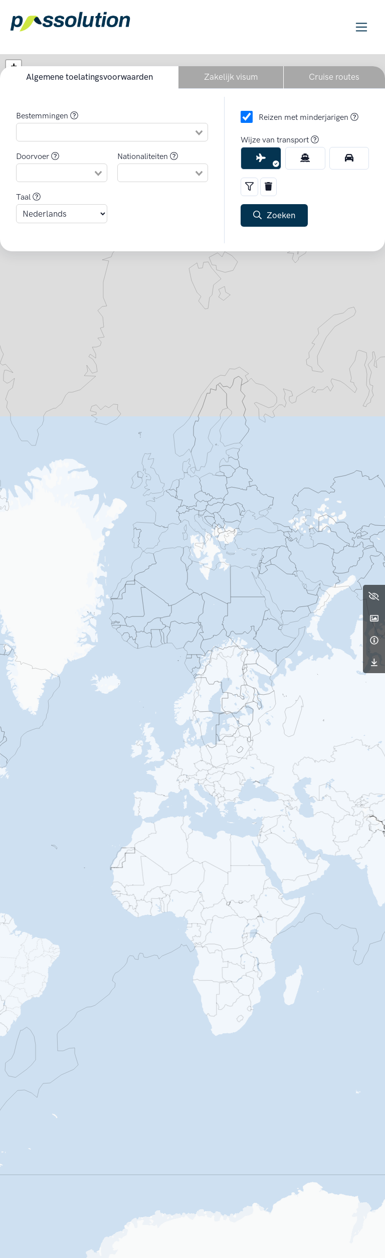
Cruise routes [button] (334, 77)
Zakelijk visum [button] (231, 77)
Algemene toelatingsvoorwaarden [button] (89, 77)
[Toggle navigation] (361, 27)
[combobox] (112, 131)
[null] (106, 132)
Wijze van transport (280, 139)
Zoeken (274, 215)
